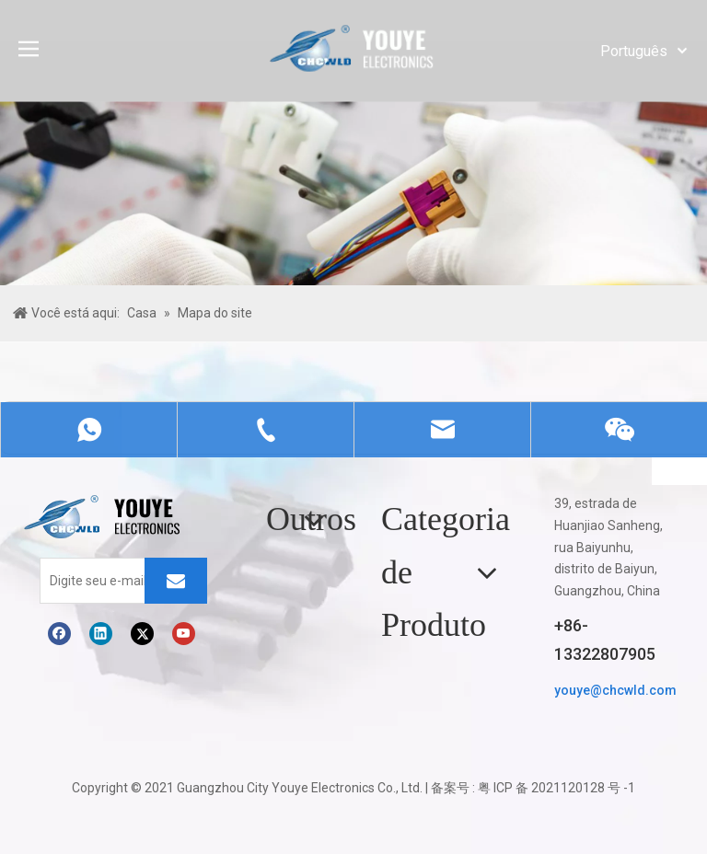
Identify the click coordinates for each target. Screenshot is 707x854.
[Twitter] (142, 633)
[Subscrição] (176, 581)
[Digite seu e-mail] (114, 581)
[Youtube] (183, 633)
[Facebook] (59, 633)
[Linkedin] (100, 633)
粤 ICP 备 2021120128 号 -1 (556, 787)
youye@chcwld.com (615, 690)
